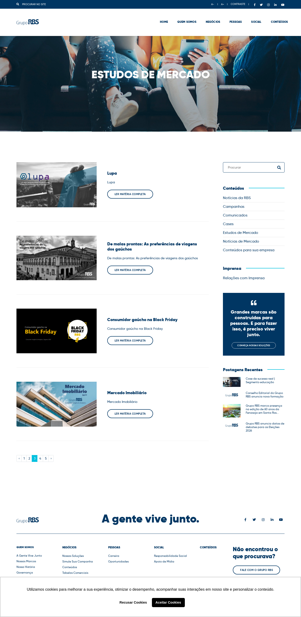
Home (161, 16)
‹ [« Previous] (19, 458)
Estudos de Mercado (240, 232)
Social (253, 16)
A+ (222, 4)
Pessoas (232, 16)
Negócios (209, 16)
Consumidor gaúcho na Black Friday (142, 319)
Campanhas (233, 206)
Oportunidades (118, 561)
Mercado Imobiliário (127, 392)
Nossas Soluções (73, 556)
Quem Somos (183, 16)
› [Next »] (51, 458)
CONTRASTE (238, 4)
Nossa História (25, 567)
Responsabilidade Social (170, 556)
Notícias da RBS (237, 198)
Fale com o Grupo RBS (256, 570)
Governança (24, 572)
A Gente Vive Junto (29, 555)
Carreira (113, 556)
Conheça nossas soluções (253, 345)
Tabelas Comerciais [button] (75, 572)
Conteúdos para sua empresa (248, 250)
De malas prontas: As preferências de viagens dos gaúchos (152, 246)
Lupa (112, 173)
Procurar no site (31, 4)
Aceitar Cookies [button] (168, 602)
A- (212, 4)
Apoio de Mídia (164, 561)
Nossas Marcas (26, 561)
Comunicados (235, 215)
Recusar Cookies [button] (133, 602)
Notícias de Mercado (241, 241)
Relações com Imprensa (244, 278)
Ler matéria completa (130, 194)
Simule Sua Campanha (77, 561)
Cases (228, 224)
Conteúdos (276, 16)
